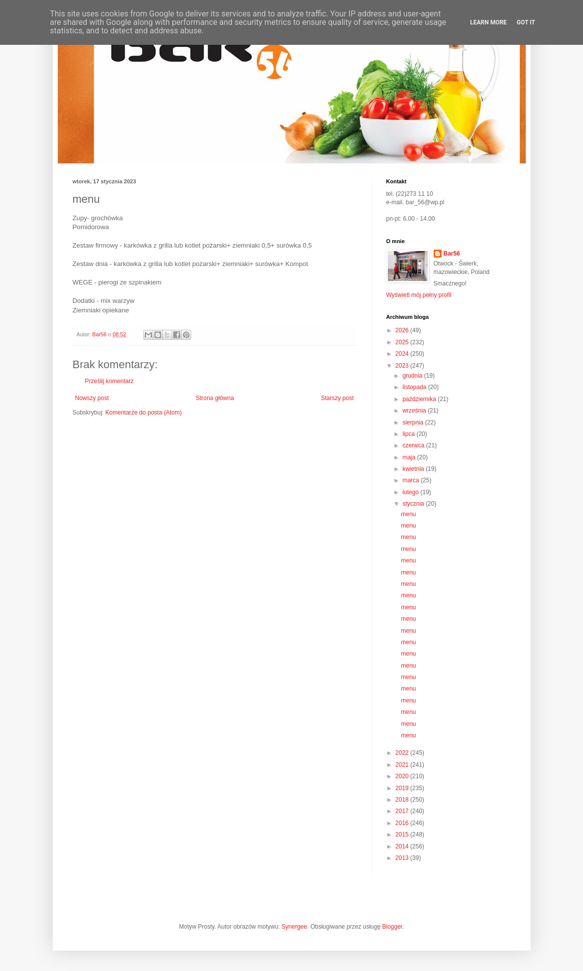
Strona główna (215, 398)
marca (411, 480)
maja (409, 457)
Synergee (294, 926)
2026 (402, 330)
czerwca (414, 445)
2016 (402, 823)
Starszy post (337, 398)
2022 (402, 752)
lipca (409, 433)
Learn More (488, 22)
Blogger (392, 926)
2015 (402, 834)
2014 (402, 846)
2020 (402, 776)
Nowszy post (92, 398)
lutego (411, 492)
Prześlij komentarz (109, 381)
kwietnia (414, 468)
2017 (402, 811)
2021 (402, 764)
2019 (402, 788)
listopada (415, 387)
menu (408, 514)
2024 (402, 353)
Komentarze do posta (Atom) (144, 412)
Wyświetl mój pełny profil (419, 294)
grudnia (413, 375)
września (415, 410)
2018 (402, 799)
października (420, 399)
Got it (526, 22)
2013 (402, 857)
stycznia (414, 503)
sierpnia (413, 422)
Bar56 (452, 253)
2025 (402, 342)
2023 (402, 365)
